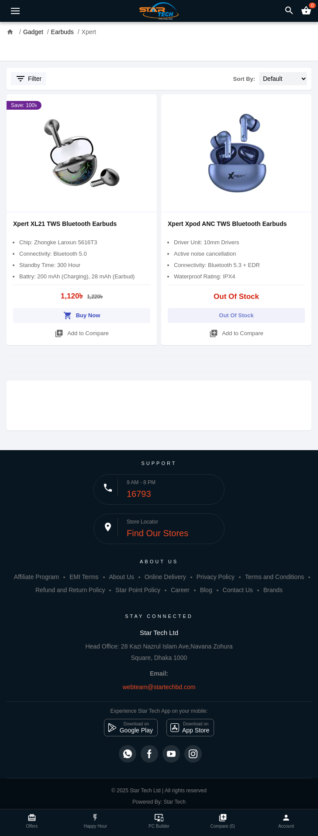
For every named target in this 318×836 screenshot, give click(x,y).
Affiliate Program (36, 576)
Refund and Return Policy (70, 589)
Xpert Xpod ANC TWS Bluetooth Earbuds (227, 223)
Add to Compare (82, 332)
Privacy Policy (216, 576)
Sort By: (244, 79)
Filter (28, 78)
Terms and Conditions (274, 576)
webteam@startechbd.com (159, 686)
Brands (273, 589)
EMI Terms (84, 576)
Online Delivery (165, 576)
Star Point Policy (137, 589)
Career (180, 589)
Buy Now (81, 314)
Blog (206, 589)
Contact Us (238, 589)
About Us (121, 576)
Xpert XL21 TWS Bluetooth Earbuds (65, 223)
